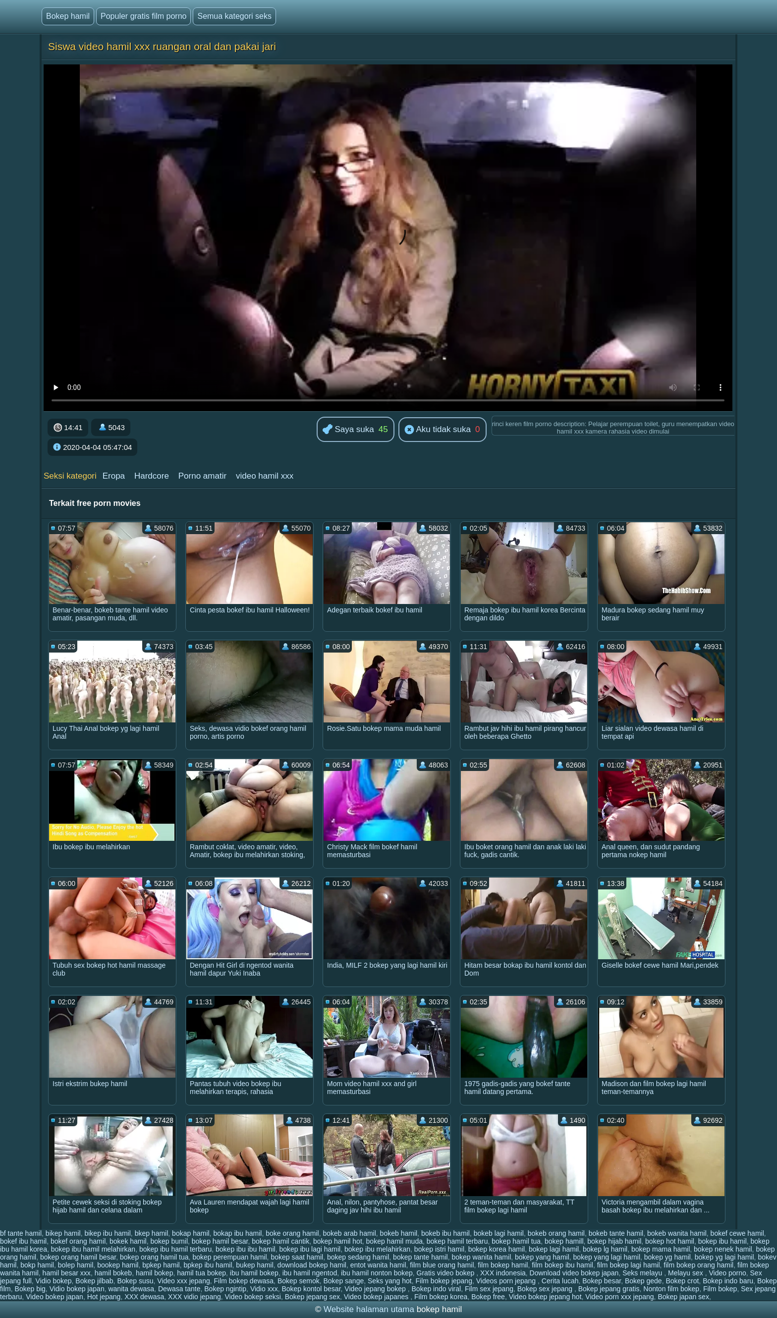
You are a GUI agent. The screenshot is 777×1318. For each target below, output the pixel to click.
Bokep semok (299, 1281)
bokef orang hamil (78, 1241)
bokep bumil (169, 1241)
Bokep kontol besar (310, 1289)
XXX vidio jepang (194, 1297)
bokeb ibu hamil (445, 1233)
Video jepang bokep (375, 1289)
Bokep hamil (68, 16)
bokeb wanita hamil (677, 1233)
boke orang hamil (292, 1233)
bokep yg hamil (667, 1257)
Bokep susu (135, 1281)
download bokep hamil (312, 1265)
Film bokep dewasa (244, 1281)
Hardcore (151, 476)
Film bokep (720, 1289)
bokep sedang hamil (358, 1257)
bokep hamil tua (516, 1241)
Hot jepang (104, 1297)
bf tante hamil (21, 1233)
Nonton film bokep (671, 1289)
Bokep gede (643, 1281)
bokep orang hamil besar (78, 1257)
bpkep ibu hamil (207, 1265)
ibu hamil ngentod (309, 1273)
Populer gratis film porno (143, 16)
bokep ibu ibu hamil (246, 1249)
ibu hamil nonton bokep (377, 1273)
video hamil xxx (264, 476)
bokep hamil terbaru (457, 1241)
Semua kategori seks (234, 16)
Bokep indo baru (728, 1281)
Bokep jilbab (94, 1281)
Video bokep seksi (253, 1297)
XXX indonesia (503, 1273)
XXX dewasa (144, 1297)
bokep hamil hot (337, 1241)
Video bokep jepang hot (545, 1297)
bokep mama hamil (660, 1249)
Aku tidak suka (437, 430)
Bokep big (30, 1289)
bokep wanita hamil (481, 1257)
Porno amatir (202, 476)
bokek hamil (128, 1241)
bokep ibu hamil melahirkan (93, 1249)
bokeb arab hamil (349, 1233)
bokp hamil (37, 1265)
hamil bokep (154, 1273)
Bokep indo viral (436, 1289)
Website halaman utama (369, 1309)
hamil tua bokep (201, 1273)
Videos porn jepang (507, 1281)
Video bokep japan (54, 1297)
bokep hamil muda (394, 1241)
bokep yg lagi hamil (724, 1257)
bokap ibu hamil (237, 1233)
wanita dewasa (131, 1289)
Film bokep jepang (444, 1281)
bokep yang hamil (542, 1257)
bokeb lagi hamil (499, 1233)
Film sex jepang (489, 1289)
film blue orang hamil (442, 1265)
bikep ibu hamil (107, 1233)
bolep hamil (76, 1265)
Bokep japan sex (683, 1297)
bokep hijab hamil (614, 1241)
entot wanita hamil (378, 1265)
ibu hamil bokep (254, 1273)
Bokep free (488, 1297)
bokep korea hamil (496, 1249)
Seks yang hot (390, 1281)
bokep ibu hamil (722, 1241)
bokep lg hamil (605, 1249)
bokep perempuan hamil (229, 1257)
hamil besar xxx (67, 1273)
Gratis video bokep (447, 1273)
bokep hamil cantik (280, 1241)
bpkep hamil (161, 1265)
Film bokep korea (440, 1297)
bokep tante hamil (420, 1257)
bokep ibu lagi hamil (309, 1249)
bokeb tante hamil (616, 1233)
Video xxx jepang (183, 1281)
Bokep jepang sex (312, 1297)
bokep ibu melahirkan (377, 1249)
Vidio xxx (264, 1289)
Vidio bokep (54, 1281)
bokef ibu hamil (23, 1241)
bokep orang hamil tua (154, 1257)
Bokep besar (601, 1281)
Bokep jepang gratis (609, 1289)
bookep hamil (117, 1265)
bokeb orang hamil (556, 1233)
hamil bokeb (113, 1273)
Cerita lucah (560, 1281)
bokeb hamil (399, 1233)
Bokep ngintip (225, 1289)
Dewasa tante (179, 1289)
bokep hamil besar (220, 1241)
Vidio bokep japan (77, 1289)
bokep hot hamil (669, 1241)
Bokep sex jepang (545, 1289)
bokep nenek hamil (723, 1249)
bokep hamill (564, 1241)
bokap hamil (191, 1233)
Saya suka (348, 430)
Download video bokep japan (574, 1273)
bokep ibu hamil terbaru (175, 1249)
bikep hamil (63, 1233)
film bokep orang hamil (698, 1265)
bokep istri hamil (439, 1249)
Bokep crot (682, 1281)
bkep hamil (151, 1233)
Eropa (114, 476)
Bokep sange (344, 1281)
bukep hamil (255, 1265)
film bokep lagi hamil (628, 1265)
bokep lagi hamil (554, 1249)
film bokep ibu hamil (562, 1265)
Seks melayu (643, 1273)
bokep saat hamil (297, 1257)
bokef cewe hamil (737, 1233)
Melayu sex (686, 1273)
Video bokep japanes (377, 1297)
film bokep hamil (503, 1265)
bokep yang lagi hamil (606, 1257)
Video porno (727, 1273)
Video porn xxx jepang (619, 1297)
